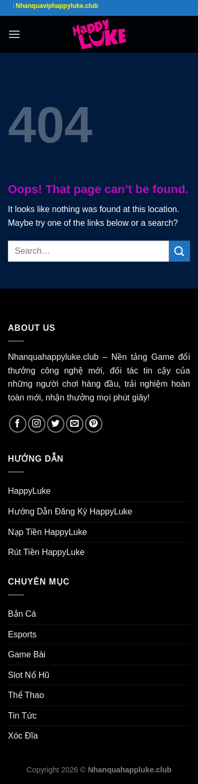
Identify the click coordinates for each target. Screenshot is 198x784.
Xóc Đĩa (23, 735)
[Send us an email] (74, 424)
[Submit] (179, 251)
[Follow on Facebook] (17, 424)
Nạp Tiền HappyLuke (47, 532)
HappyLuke (29, 490)
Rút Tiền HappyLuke (46, 552)
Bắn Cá (22, 613)
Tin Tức (22, 715)
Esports (22, 634)
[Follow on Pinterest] (93, 424)
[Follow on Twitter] (55, 424)
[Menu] (14, 34)
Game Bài (26, 654)
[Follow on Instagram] (36, 424)
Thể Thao (26, 695)
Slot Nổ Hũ (28, 675)
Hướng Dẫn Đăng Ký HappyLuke (70, 511)
